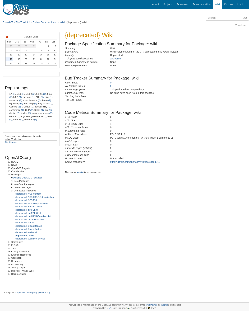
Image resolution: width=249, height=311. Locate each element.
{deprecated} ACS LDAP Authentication (34, 197)
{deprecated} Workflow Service (30, 238)
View (237, 25)
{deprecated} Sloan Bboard (28, 226)
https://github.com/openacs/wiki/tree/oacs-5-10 (135, 162)
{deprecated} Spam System (28, 229)
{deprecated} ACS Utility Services (31, 203)
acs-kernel (115, 58)
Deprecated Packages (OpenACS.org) (32, 292)
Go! (245, 17)
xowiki (61, 22)
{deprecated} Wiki (24, 235)
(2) (33, 94)
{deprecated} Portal (24, 222)
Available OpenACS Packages (27, 177)
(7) (18, 113)
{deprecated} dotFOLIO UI (28, 213)
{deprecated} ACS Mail (26, 200)
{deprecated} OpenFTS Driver (29, 219)
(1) (13, 94)
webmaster (151, 304)
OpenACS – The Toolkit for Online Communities (29, 22)
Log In (240, 4)
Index (243, 25)
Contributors (11, 142)
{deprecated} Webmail (26, 232)
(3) (10, 97)
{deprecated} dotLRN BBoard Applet (33, 216)
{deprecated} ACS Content (28, 193)
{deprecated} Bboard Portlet (28, 206)
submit (164, 304)
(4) (20, 97)
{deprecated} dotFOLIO (26, 210)
